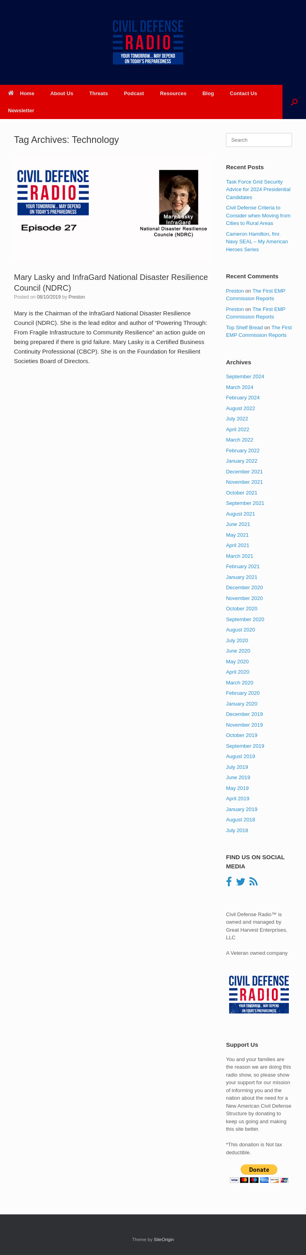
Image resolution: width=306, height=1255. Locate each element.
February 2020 (243, 693)
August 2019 (240, 756)
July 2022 (237, 419)
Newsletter (21, 110)
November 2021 (244, 482)
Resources (173, 93)
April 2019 (237, 798)
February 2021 (243, 566)
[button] (294, 102)
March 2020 (239, 683)
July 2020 (237, 640)
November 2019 (244, 725)
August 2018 (240, 820)
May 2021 (237, 535)
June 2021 (238, 524)
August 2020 (240, 630)
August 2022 (240, 408)
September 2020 (245, 619)
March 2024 (239, 387)
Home (21, 93)
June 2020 (238, 651)
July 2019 (237, 767)
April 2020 (237, 672)
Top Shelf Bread (244, 327)
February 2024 (243, 398)
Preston (77, 297)
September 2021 (245, 503)
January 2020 (241, 704)
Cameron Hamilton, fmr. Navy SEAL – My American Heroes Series (257, 241)
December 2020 (244, 587)
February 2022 (243, 451)
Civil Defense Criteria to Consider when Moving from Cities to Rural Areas (258, 215)
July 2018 (237, 830)
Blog (208, 93)
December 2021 (244, 472)
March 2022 (239, 440)
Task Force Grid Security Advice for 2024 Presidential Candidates (258, 189)
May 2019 (237, 788)
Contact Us (243, 93)
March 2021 (239, 556)
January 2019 (241, 809)
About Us (61, 93)
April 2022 (237, 429)
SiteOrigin (164, 1239)
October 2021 (241, 493)
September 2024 (245, 376)
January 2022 (241, 461)
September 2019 (245, 746)
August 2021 (240, 514)
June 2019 (238, 777)
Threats (98, 93)
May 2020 (237, 662)
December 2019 (244, 714)
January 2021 (241, 577)
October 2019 (241, 735)
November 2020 (244, 598)
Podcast (134, 93)
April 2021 (237, 545)
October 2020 (241, 609)
